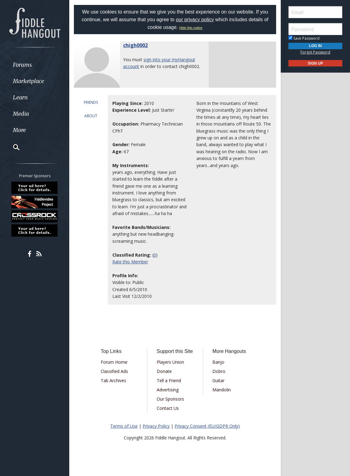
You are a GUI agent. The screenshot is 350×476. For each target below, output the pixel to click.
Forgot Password (315, 52)
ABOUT (90, 115)
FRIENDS (91, 102)
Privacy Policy (156, 426)
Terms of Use (124, 426)
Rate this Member (130, 262)
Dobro (218, 371)
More (19, 130)
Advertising (168, 390)
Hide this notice (190, 28)
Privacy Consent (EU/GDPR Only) (207, 426)
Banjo (218, 362)
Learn (20, 97)
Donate (164, 371)
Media (21, 113)
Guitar (218, 380)
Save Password (304, 38)
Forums (22, 64)
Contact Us (168, 408)
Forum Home (114, 362)
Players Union (170, 362)
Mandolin (221, 390)
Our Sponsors (170, 399)
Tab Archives (113, 380)
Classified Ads (114, 371)
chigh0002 (135, 45)
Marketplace (28, 81)
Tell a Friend (169, 380)
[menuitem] (34, 65)
